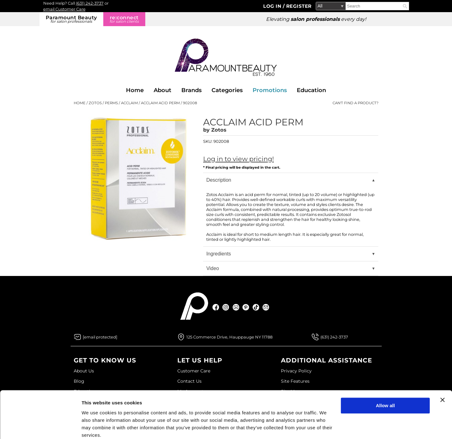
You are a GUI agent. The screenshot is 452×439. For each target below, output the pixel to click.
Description (218, 180)
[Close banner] (442, 374)
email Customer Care (64, 9)
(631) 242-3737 (90, 3)
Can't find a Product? (356, 103)
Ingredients (218, 253)
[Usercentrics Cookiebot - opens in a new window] (40, 427)
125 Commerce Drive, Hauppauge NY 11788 (229, 336)
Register (299, 6)
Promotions (270, 90)
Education (311, 90)
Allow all (385, 380)
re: (124, 19)
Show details (96, 426)
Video (212, 268)
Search (405, 6)
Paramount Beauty (71, 19)
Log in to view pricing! (238, 159)
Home (135, 90)
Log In (273, 6)
